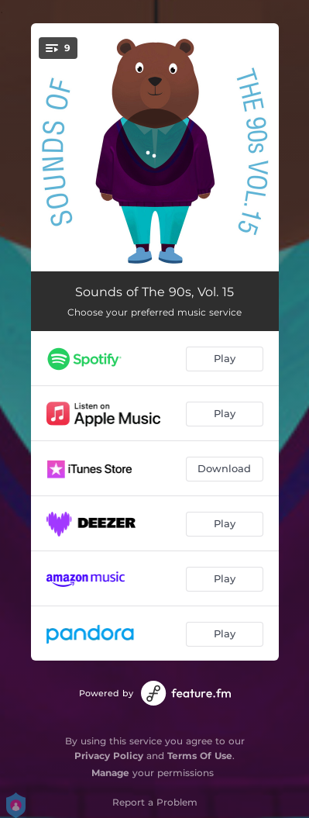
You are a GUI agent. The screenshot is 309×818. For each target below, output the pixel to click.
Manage (110, 772)
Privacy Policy (108, 755)
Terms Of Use (199, 755)
